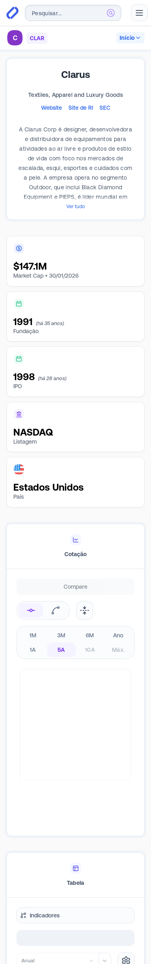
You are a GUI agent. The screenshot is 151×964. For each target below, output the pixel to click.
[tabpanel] (75, 714)
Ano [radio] (118, 635)
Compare (75, 586)
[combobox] (73, 13)
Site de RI (80, 107)
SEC (104, 107)
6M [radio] (90, 635)
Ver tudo (75, 206)
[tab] (75, 546)
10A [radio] (90, 650)
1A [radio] (33, 650)
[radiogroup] (75, 642)
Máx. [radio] (118, 650)
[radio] (31, 610)
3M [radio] (61, 635)
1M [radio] (33, 635)
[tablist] (75, 546)
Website (51, 107)
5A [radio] (61, 650)
